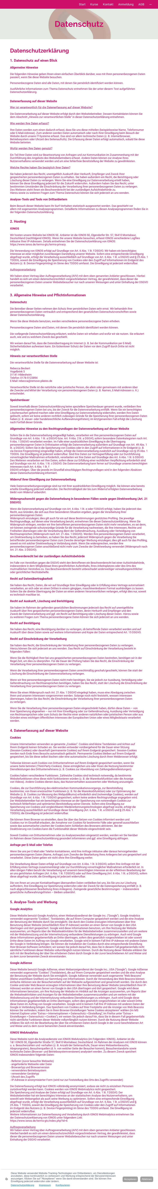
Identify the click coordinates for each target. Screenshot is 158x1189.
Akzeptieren (130, 1179)
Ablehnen (147, 1179)
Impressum (45, 1185)
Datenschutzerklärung (22, 1185)
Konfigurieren (63, 1185)
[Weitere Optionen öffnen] (150, 4)
